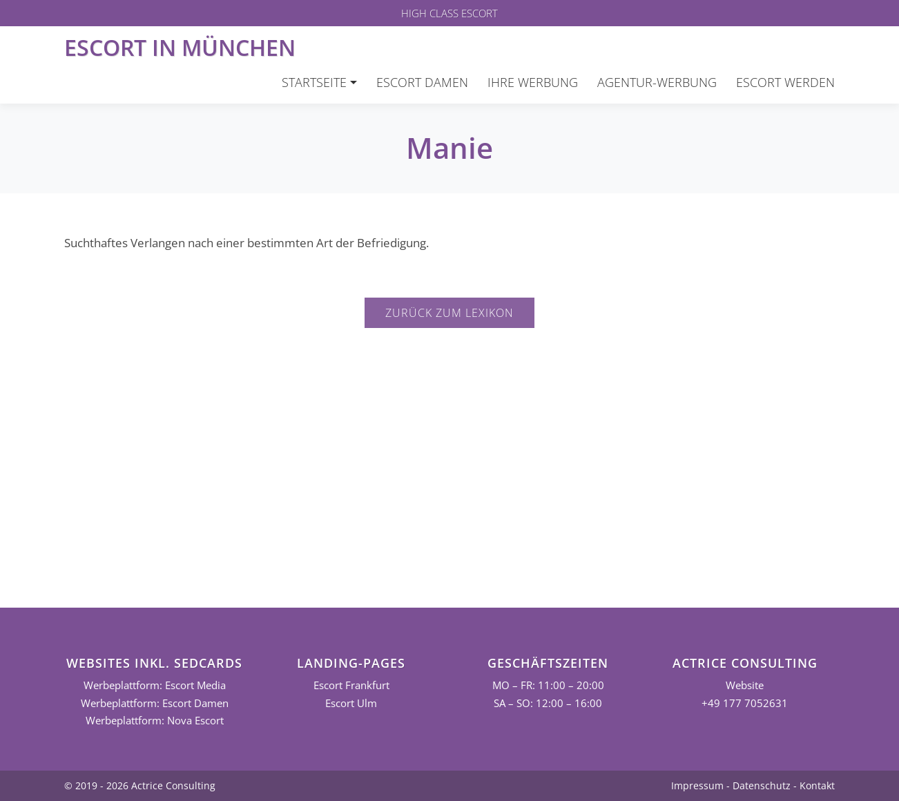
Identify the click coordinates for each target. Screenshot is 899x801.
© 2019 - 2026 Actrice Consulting (139, 785)
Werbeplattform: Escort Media (155, 685)
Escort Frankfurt (351, 685)
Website (745, 685)
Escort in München (180, 47)
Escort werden (785, 82)
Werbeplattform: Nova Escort (155, 720)
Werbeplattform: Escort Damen (155, 703)
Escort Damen (422, 82)
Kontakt (817, 785)
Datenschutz (762, 785)
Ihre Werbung (532, 82)
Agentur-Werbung (657, 82)
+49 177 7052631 (745, 703)
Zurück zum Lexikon (449, 312)
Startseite (314, 82)
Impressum (697, 785)
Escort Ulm (351, 703)
